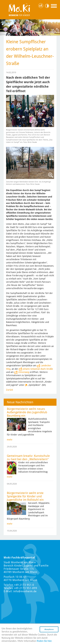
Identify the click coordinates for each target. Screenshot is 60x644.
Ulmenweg (23, 372)
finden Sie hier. (44, 641)
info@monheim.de (25, 591)
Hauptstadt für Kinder (41, 5)
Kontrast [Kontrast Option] (48, 6)
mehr (9, 439)
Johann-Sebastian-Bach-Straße (38, 369)
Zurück (9, 389)
